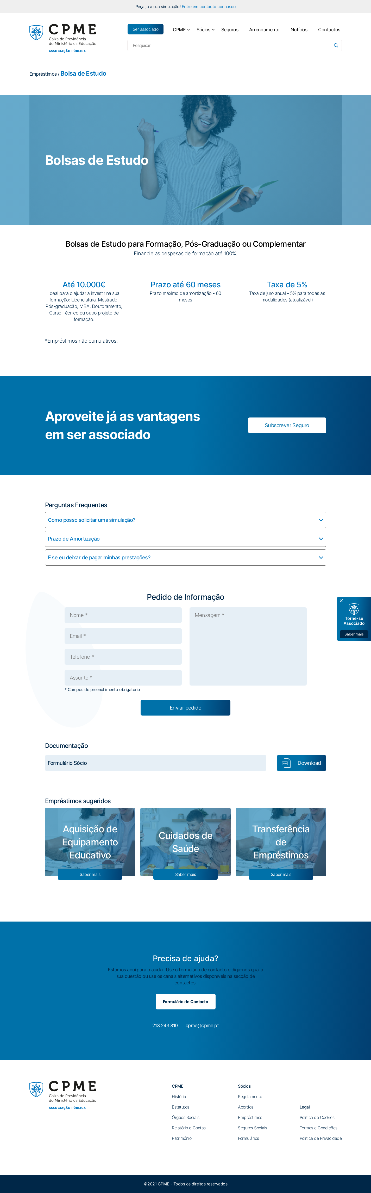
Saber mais (90, 874)
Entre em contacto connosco (209, 6)
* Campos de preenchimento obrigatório (102, 689)
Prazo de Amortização (74, 539)
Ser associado (146, 29)
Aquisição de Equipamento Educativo (90, 842)
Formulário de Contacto (185, 1001)
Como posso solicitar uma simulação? (92, 520)
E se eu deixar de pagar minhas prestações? (99, 557)
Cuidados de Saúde (185, 842)
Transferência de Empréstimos (281, 842)
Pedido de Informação (185, 597)
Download (309, 763)
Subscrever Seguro (287, 425)
